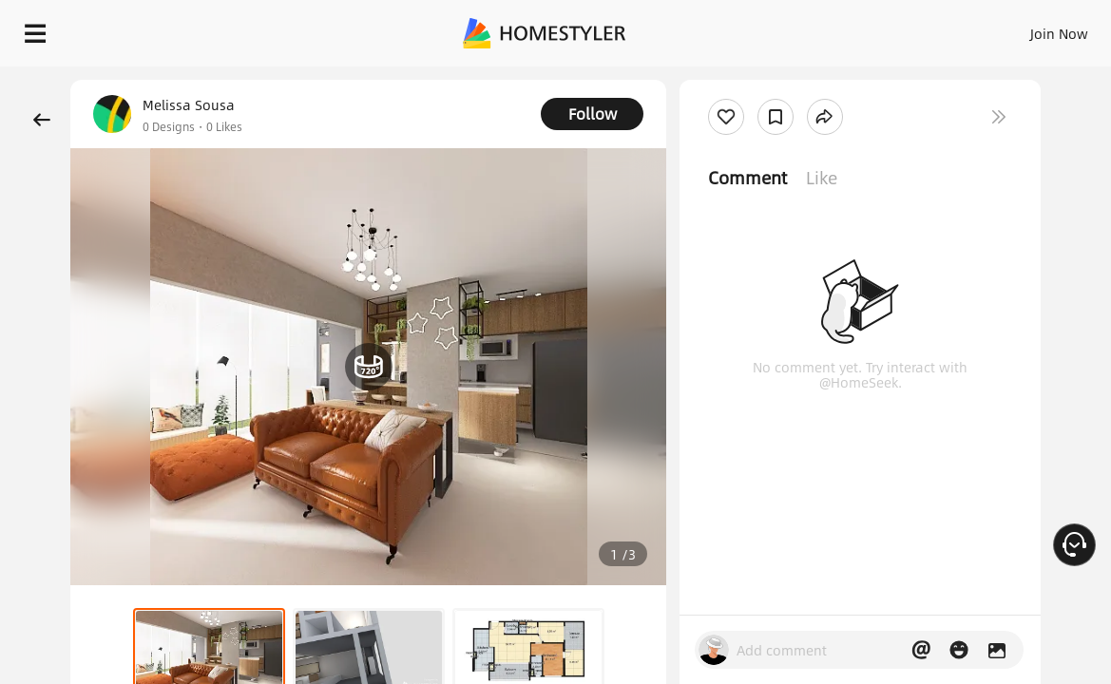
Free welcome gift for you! (729, 76)
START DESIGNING (1016, 28)
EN (896, 28)
